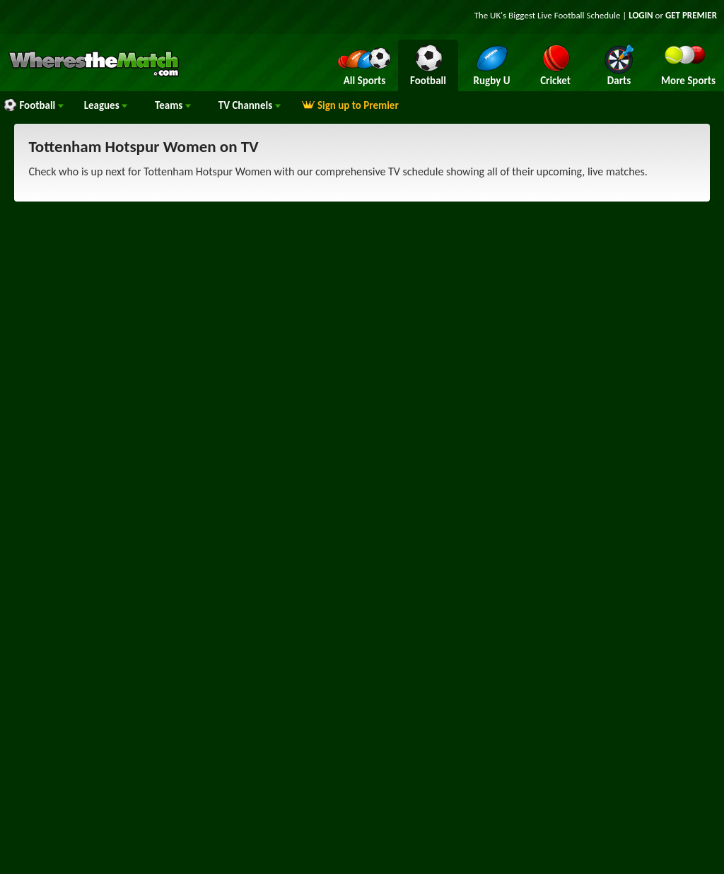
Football (33, 105)
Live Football (561, 15)
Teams (173, 105)
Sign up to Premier (350, 105)
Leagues (105, 105)
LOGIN (641, 15)
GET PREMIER (691, 15)
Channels (249, 105)
